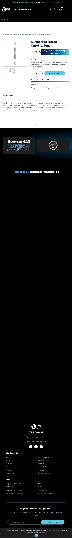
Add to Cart (54, 73)
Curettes (25, 34)
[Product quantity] (37, 73)
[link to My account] (50, 9)
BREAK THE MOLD (22, 9)
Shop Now (55, 2)
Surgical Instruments (14, 34)
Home (4, 34)
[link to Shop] (6, 20)
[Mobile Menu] (68, 9)
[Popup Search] (55, 9)
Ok (36, 535)
